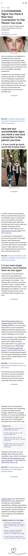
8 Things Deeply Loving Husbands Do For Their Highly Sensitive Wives (12, 469)
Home (2, 7)
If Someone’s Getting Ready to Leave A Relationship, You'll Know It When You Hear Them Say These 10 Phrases (14, 525)
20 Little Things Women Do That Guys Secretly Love (13, 433)
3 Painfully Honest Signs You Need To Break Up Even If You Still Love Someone (13, 121)
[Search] (21, 3)
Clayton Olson (5, 32)
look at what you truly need (11, 231)
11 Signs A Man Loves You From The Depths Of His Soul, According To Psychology (14, 445)
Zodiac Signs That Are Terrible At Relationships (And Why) (13, 429)
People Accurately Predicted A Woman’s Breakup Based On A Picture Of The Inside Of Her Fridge (14, 532)
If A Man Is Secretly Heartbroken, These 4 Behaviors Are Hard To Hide (14, 537)
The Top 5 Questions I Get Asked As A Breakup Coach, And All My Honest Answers (13, 258)
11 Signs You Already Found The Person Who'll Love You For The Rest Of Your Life (14, 439)
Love (8, 7)
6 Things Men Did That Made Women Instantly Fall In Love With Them (13, 365)
